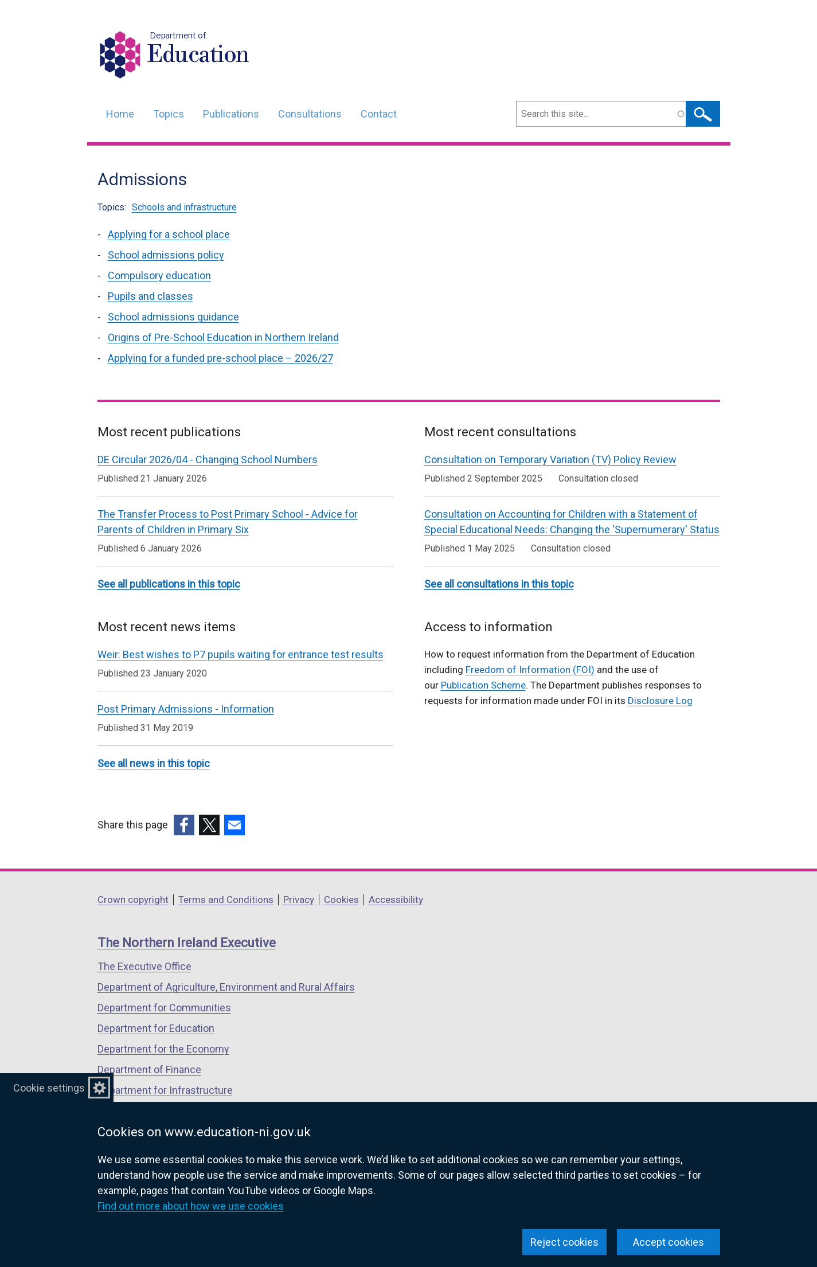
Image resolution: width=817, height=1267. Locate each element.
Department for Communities (164, 1008)
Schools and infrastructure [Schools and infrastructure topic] (184, 207)
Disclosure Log (660, 700)
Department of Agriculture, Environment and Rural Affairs (226, 987)
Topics (168, 114)
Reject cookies (564, 1242)
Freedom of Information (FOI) (530, 669)
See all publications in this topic (168, 584)
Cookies (341, 899)
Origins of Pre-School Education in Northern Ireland (223, 337)
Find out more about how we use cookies (190, 1206)
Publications (231, 114)
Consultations (310, 114)
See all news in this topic (153, 763)
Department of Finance (149, 1069)
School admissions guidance (173, 317)
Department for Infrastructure (165, 1090)
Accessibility (396, 899)
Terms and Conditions (225, 899)
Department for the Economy (163, 1049)
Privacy (298, 899)
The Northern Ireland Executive (186, 943)
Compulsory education (159, 275)
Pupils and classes (150, 296)
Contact (379, 114)
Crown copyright (133, 899)
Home (120, 114)
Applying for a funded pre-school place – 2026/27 (220, 358)
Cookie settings (49, 1088)
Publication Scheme (483, 685)
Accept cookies (668, 1242)
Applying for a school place (169, 234)
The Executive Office (144, 966)
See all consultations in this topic (499, 584)
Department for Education (155, 1028)
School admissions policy (166, 255)
